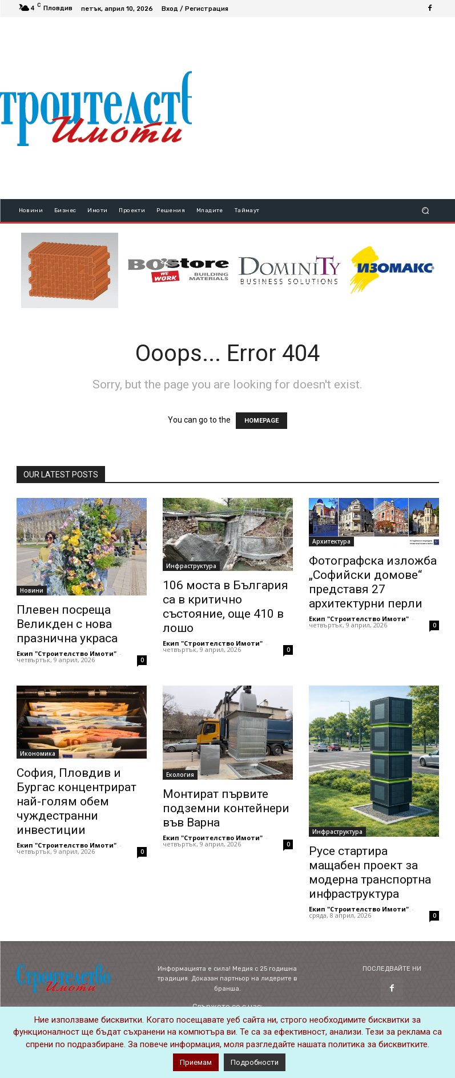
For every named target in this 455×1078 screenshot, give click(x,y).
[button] (425, 210)
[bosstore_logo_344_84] (178, 270)
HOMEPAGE (261, 420)
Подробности (255, 1062)
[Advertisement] (323, 108)
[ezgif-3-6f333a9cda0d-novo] (70, 270)
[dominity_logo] (290, 270)
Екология (180, 775)
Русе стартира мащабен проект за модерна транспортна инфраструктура (370, 872)
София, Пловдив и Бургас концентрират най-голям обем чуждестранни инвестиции (76, 801)
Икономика (37, 753)
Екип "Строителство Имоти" (66, 653)
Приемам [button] (196, 1062)
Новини (31, 590)
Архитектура (331, 541)
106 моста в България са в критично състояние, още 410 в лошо (225, 606)
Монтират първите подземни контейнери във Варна (226, 808)
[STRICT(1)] (392, 270)
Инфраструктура (191, 566)
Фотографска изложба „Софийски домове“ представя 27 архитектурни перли (373, 582)
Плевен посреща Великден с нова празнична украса (67, 624)
